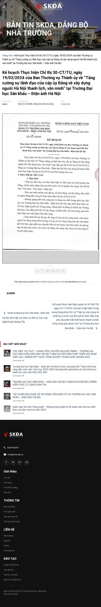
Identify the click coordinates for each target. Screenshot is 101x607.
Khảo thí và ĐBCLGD (12, 580)
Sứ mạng (8, 482)
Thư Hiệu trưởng (10, 487)
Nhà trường (8, 536)
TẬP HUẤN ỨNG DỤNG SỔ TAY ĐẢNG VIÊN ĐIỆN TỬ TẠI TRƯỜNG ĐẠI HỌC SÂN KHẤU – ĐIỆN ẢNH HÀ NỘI (54, 396)
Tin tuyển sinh (9, 512)
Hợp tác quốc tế (10, 516)
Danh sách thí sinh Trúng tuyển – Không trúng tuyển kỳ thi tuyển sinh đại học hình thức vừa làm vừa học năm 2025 (54, 408)
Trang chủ (7, 55)
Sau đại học (9, 570)
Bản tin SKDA (30, 25)
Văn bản (7, 492)
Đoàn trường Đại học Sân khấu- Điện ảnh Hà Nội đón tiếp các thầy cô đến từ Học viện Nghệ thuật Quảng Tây (25, 317)
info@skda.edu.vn (15, 454)
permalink (82, 282)
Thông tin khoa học (12, 521)
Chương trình (9, 550)
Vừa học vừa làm (11, 575)
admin (4, 104)
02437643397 (13, 448)
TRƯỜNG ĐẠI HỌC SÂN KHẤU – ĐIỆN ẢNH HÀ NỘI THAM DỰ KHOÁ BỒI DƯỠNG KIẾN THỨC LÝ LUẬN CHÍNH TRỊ (55, 383)
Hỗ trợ (6, 546)
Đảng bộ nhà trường (47, 29)
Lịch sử (7, 477)
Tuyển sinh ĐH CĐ (11, 565)
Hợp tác (7, 541)
